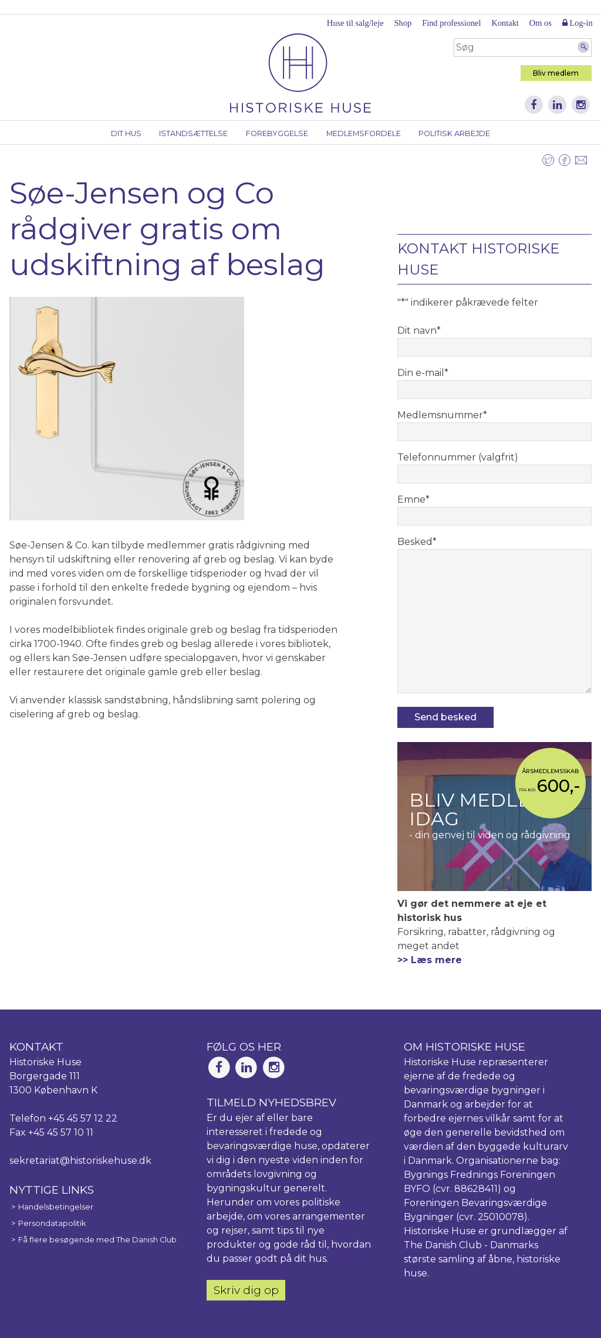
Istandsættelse (193, 133)
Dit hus (126, 133)
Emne (413, 499)
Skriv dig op (246, 1290)
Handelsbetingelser (55, 1206)
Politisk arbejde (454, 133)
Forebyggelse (277, 133)
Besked (417, 541)
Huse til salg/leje (355, 23)
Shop (403, 23)
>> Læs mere (429, 960)
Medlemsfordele (363, 133)
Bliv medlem (556, 73)
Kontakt (504, 23)
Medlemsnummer (442, 415)
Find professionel (451, 23)
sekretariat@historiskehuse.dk (80, 1160)
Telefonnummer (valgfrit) (457, 457)
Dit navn (419, 330)
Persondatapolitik (52, 1223)
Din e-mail (422, 372)
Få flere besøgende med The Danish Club (97, 1239)
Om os (540, 23)
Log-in (577, 23)
